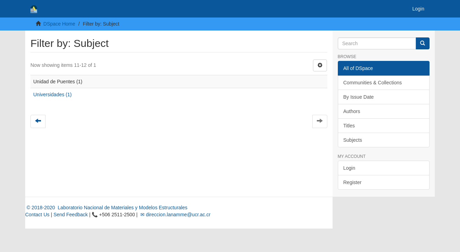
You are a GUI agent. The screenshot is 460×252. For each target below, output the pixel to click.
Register (352, 182)
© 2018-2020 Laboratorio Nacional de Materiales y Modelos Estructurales (106, 207)
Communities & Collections (372, 82)
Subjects (352, 140)
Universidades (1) (52, 94)
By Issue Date (358, 97)
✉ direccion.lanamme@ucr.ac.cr (174, 214)
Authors (351, 111)
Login (349, 168)
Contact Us (37, 214)
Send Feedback (71, 214)
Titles (349, 125)
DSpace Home (59, 24)
